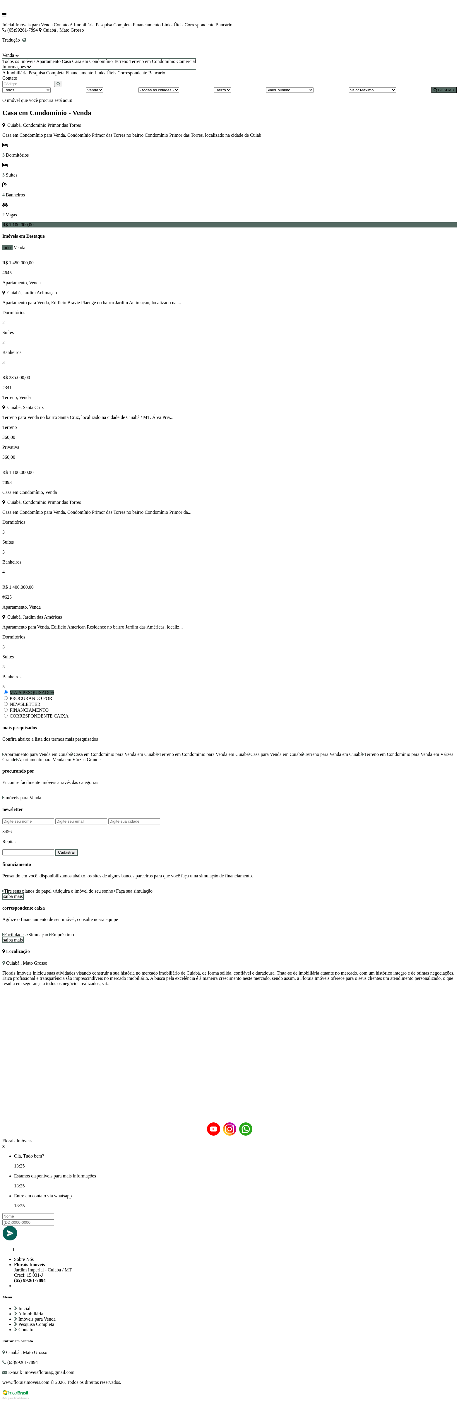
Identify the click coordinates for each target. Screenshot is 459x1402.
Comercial (186, 61)
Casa (66, 61)
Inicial (8, 24)
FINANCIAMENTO (29, 710)
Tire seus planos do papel (27, 891)
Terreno (121, 61)
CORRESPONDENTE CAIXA (39, 715)
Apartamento (48, 61)
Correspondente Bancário (208, 24)
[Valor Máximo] (372, 90)
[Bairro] (222, 90)
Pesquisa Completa (113, 24)
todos (7, 247)
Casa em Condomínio (92, 61)
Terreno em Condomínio (152, 61)
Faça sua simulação (133, 891)
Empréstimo (61, 934)
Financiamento (146, 24)
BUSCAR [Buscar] (444, 90)
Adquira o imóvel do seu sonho (83, 891)
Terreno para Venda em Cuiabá (333, 754)
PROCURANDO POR (31, 698)
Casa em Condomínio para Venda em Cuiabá (115, 754)
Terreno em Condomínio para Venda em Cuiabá (203, 754)
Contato (61, 24)
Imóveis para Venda (34, 24)
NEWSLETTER (25, 704)
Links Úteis (173, 24)
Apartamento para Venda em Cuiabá (37, 754)
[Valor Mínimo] (290, 90)
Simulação (37, 934)
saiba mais (13, 896)
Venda (19, 247)
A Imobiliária (82, 24)
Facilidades (13, 934)
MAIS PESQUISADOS (32, 692)
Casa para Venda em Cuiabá (276, 754)
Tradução (14, 39)
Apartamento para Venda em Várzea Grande (58, 759)
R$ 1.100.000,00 (18, 224)
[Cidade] (158, 90)
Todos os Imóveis (18, 61)
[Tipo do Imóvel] (26, 90)
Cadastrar (66, 852)
